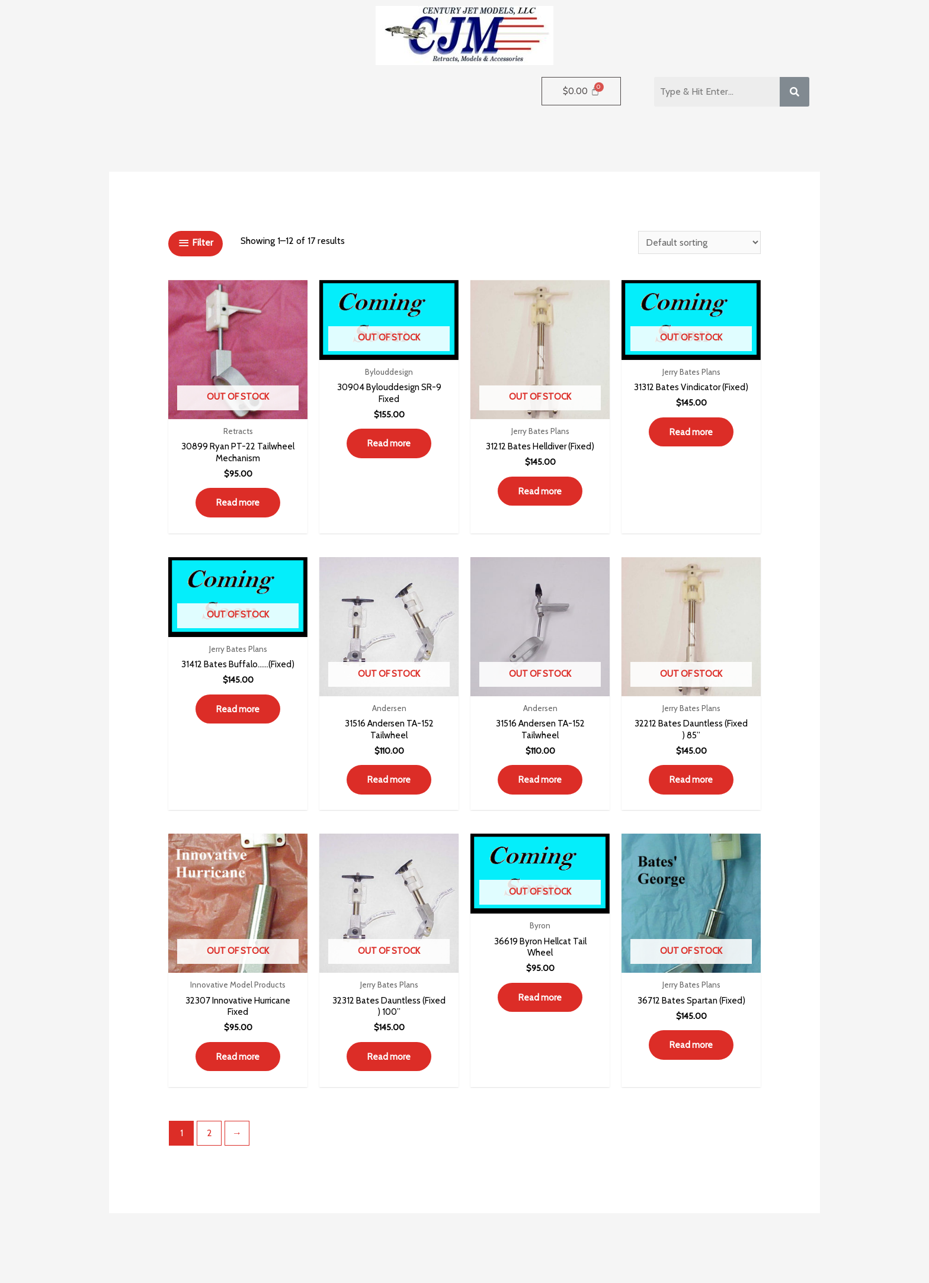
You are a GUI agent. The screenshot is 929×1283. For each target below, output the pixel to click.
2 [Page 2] (209, 1143)
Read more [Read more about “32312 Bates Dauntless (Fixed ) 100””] (389, 1066)
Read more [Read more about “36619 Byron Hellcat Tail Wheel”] (540, 1006)
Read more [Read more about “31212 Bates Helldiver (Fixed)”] (540, 505)
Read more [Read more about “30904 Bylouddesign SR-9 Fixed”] (389, 446)
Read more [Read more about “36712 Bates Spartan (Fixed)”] (691, 1053)
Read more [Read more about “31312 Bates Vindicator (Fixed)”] (691, 446)
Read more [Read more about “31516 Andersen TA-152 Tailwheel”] (389, 785)
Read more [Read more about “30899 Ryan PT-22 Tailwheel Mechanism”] (238, 505)
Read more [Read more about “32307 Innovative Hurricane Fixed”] (238, 1066)
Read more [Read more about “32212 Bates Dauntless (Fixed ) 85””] (691, 785)
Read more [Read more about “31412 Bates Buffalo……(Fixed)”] (238, 726)
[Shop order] (699, 242)
